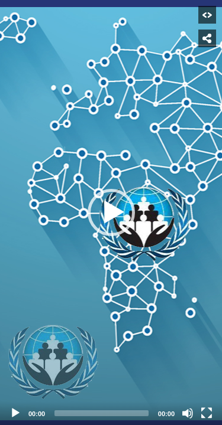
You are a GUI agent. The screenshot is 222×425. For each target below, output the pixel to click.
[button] (111, 212)
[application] (111, 212)
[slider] (101, 413)
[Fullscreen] (207, 413)
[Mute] (188, 413)
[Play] (15, 413)
